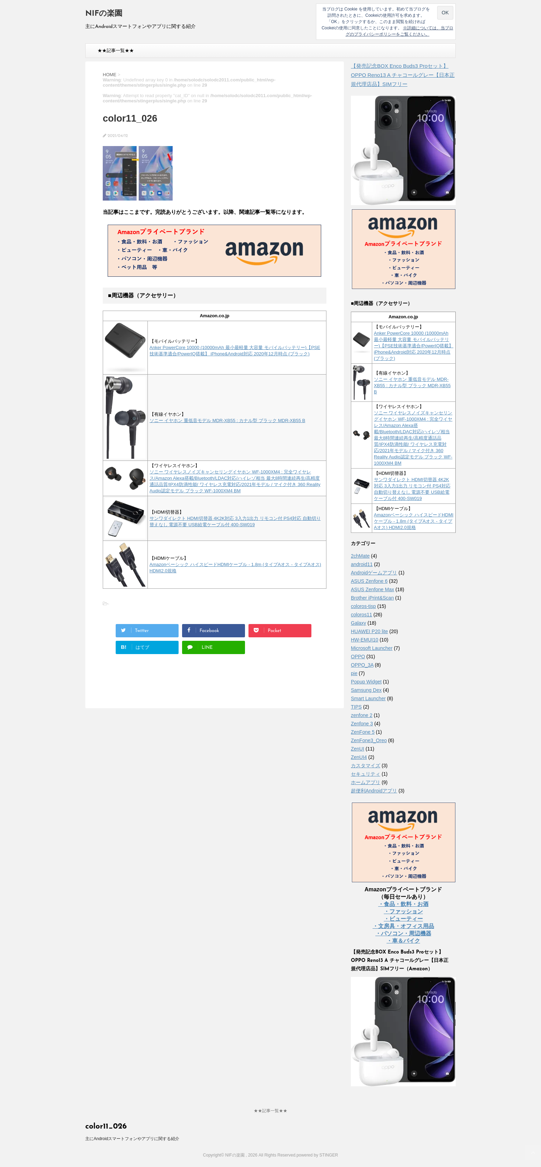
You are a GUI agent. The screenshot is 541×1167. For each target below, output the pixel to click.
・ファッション (403, 911)
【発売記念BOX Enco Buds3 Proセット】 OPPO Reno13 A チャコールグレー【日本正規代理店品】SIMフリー (403, 75)
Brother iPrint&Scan (372, 598)
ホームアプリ (365, 782)
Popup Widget (366, 681)
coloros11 (361, 614)
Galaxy (358, 623)
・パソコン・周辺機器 (403, 933)
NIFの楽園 (103, 14)
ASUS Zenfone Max (372, 589)
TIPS (356, 707)
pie (354, 673)
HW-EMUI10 (364, 640)
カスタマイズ (365, 765)
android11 (362, 564)
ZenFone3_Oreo (369, 740)
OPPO (358, 656)
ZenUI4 (359, 757)
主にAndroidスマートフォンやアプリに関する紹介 (132, 1138)
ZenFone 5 (363, 732)
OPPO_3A (362, 665)
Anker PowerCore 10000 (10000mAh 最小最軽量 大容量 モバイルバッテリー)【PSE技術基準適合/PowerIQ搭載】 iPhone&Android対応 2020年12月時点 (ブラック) (414, 346)
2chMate (360, 556)
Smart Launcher (368, 698)
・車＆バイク (403, 941)
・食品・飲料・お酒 (403, 904)
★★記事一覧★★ (116, 50)
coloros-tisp (363, 606)
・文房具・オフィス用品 (403, 926)
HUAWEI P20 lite (369, 631)
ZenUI (357, 749)
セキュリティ (365, 774)
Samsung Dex (366, 690)
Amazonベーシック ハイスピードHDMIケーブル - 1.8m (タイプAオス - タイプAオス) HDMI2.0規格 (414, 521)
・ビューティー (403, 919)
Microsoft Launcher (371, 648)
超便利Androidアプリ (374, 790)
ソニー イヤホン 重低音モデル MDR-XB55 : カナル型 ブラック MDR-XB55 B (227, 420)
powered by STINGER (317, 1155)
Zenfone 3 (362, 723)
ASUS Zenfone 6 (369, 581)
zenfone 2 (362, 715)
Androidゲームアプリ (374, 572)
